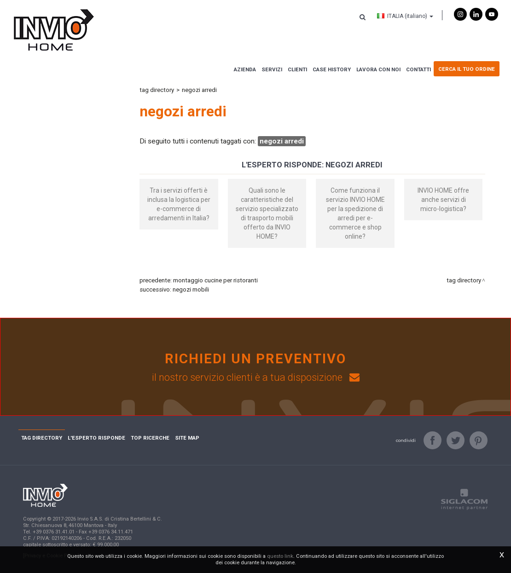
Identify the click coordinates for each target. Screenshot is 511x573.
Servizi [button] (271, 69)
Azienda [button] (245, 69)
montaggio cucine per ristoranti (215, 280)
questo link (280, 556)
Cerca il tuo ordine (466, 69)
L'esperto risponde (96, 438)
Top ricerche (150, 438)
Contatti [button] (418, 69)
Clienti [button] (297, 69)
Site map (187, 438)
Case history (332, 69)
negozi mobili (191, 289)
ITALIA (405, 16)
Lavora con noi (378, 69)
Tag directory (156, 89)
